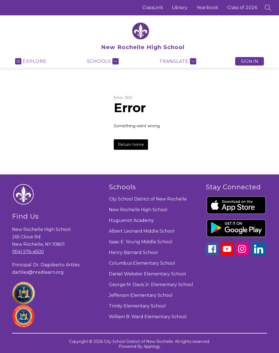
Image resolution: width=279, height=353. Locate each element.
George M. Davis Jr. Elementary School (151, 284)
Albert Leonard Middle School (142, 231)
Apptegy (152, 346)
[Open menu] (31, 61)
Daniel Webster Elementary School (147, 273)
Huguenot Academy (131, 220)
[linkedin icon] (258, 253)
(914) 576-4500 (28, 251)
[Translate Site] (177, 61)
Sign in (249, 61)
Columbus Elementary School (142, 263)
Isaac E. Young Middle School (140, 241)
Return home (131, 144)
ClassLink (152, 7)
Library (180, 7)
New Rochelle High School (138, 209)
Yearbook (207, 7)
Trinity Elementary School (137, 306)
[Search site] (268, 7)
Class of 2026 (242, 7)
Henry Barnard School (133, 252)
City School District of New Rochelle (148, 199)
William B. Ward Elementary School (148, 316)
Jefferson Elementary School (141, 295)
